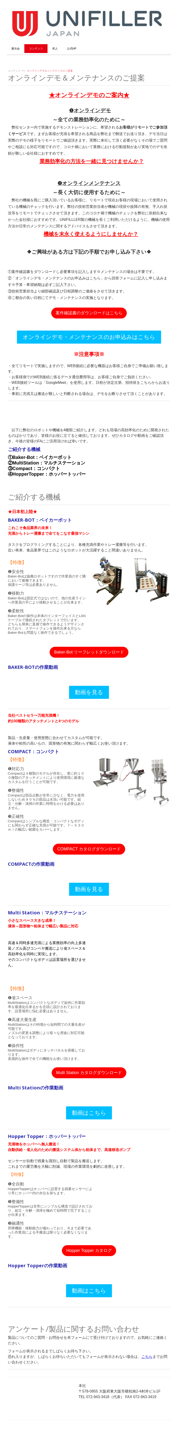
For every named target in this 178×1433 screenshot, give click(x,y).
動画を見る (89, 692)
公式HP (71, 48)
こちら (147, 1357)
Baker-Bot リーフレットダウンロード (89, 652)
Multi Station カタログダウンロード (89, 1072)
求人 (55, 48)
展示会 (15, 48)
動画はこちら (89, 1113)
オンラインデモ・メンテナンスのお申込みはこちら (89, 337)
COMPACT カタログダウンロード (89, 849)
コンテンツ (36, 48)
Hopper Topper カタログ (89, 1250)
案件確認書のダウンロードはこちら (89, 313)
